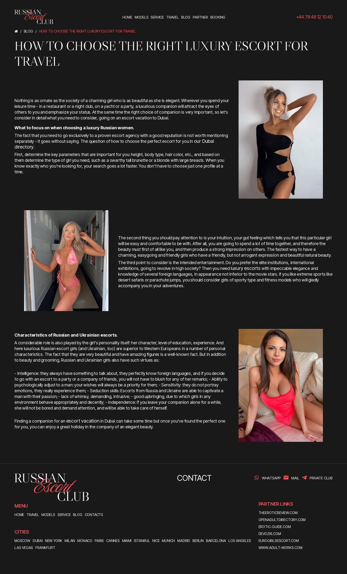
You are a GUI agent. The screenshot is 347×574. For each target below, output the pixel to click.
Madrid (183, 540)
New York (53, 540)
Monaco (84, 540)
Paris (99, 540)
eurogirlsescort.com (279, 540)
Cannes (113, 540)
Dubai (38, 540)
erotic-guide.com (275, 526)
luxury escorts (245, 268)
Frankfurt (45, 547)
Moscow (22, 540)
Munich (168, 540)
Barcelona (216, 540)
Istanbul (142, 540)
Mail (295, 478)
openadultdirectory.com (282, 519)
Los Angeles (239, 540)
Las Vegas (23, 547)
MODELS (48, 514)
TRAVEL (33, 514)
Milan (70, 540)
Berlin (198, 540)
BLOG (77, 514)
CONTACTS (94, 514)
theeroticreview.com (278, 512)
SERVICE (64, 514)
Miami (127, 540)
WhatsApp (271, 478)
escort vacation (83, 421)
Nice (156, 540)
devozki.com (270, 533)
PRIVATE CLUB (321, 478)
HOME (19, 514)
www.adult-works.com (280, 547)
